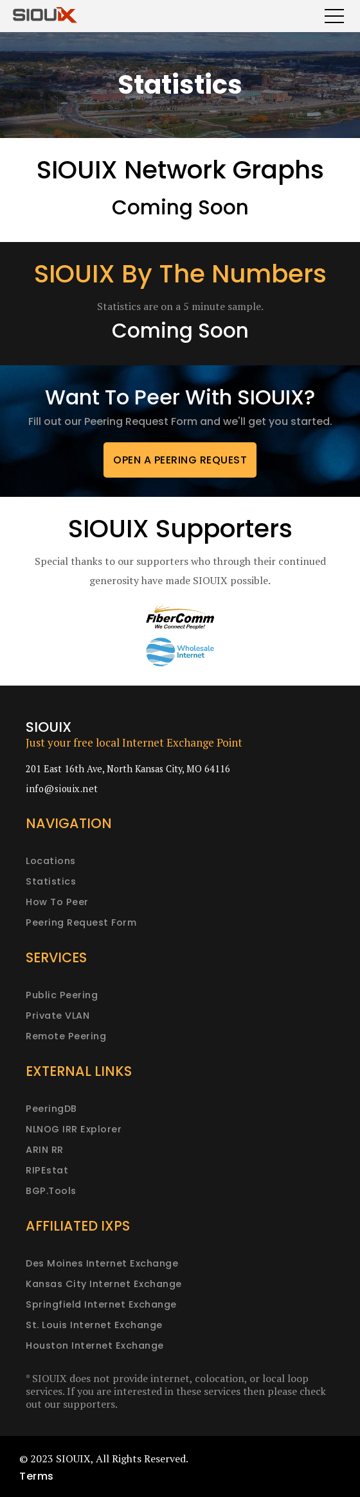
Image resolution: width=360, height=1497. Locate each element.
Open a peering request (180, 460)
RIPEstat (47, 1170)
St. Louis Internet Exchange (94, 1325)
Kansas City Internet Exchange (104, 1283)
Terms (36, 1476)
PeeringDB (51, 1108)
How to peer (57, 902)
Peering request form (81, 922)
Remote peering (66, 1036)
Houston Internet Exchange (95, 1345)
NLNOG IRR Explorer (74, 1129)
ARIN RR (45, 1149)
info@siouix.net (62, 789)
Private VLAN (57, 1015)
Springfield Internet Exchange (101, 1304)
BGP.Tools (51, 1190)
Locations (51, 860)
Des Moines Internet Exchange (102, 1263)
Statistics (51, 881)
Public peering (62, 995)
